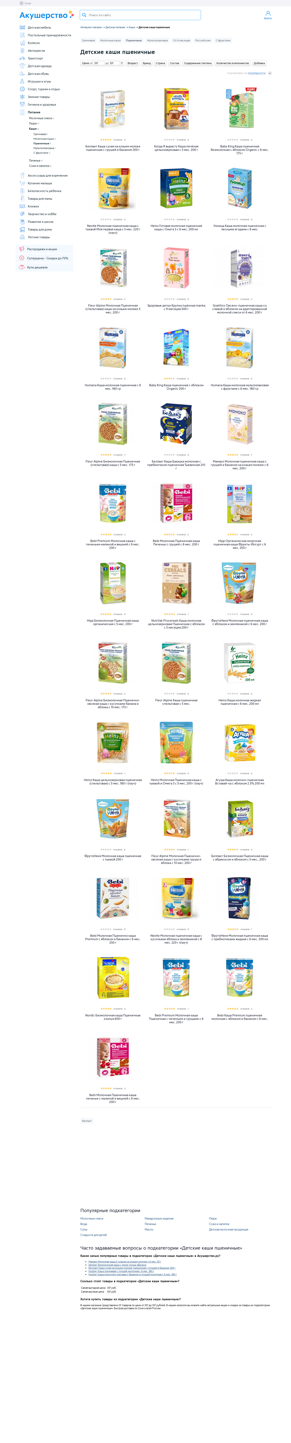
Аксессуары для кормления (43, 175)
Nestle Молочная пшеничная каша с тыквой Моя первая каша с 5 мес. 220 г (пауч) (112, 229)
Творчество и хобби (37, 214)
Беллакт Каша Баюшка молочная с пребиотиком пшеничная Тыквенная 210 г (176, 465)
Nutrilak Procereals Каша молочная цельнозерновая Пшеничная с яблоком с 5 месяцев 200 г (176, 624)
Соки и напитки (40, 165)
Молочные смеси (41, 118)
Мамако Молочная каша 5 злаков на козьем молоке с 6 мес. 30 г (124, 1261)
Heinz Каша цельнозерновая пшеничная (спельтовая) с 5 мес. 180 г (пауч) (113, 781)
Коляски (29, 43)
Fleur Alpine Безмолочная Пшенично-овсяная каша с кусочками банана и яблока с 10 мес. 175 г (113, 703)
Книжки (29, 206)
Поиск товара (84, 15)
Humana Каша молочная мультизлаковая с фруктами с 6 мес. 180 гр (240, 386)
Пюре (34, 123)
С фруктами (41, 152)
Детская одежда (35, 66)
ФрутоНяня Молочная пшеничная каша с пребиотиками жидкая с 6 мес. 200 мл (239, 937)
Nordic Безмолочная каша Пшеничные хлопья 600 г (113, 1017)
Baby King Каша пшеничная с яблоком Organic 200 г (176, 386)
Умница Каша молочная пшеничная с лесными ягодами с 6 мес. (239, 227)
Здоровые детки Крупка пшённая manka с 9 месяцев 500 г (176, 307)
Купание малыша (35, 183)
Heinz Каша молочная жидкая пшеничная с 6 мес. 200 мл (240, 701)
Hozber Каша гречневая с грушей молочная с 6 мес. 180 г (121, 1271)
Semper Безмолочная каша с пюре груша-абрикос (117, 1264)
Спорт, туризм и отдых (39, 89)
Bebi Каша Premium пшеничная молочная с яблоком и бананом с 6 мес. (239, 1017)
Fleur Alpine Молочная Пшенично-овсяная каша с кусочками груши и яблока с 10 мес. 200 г (176, 859)
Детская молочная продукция (228, 1229)
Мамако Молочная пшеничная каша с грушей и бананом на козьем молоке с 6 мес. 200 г (239, 465)
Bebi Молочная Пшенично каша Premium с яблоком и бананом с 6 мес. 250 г (112, 939)
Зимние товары (34, 96)
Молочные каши (44, 138)
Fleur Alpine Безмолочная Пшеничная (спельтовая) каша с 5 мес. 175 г (113, 463)
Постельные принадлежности (45, 35)
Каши (34, 128)
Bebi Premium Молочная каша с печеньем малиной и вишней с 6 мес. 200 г (113, 544)
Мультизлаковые (44, 148)
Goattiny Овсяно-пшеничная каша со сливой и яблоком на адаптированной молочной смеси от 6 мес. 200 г (239, 309)
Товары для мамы (35, 198)
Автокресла (32, 50)
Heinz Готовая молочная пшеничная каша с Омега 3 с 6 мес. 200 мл (176, 227)
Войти (268, 15)
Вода (83, 1224)
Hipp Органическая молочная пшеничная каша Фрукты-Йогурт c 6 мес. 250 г (239, 544)
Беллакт (87, 1120)
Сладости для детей (93, 1235)
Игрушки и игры (35, 81)
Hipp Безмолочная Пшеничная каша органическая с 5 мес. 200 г (113, 622)
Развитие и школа (36, 221)
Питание (29, 112)
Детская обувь (34, 73)
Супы (83, 1229)
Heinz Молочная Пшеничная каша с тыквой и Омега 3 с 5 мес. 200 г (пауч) (176, 781)
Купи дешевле (33, 267)
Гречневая (40, 134)
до (106, 63)
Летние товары (34, 237)
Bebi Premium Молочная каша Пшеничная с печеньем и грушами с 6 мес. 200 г (176, 1019)
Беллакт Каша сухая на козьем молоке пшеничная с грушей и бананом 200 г (112, 148)
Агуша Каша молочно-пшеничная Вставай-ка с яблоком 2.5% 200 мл (239, 781)
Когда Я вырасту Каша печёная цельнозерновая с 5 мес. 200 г (176, 148)
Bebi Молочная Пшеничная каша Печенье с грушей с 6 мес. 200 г (176, 542)
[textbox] (140, 15)
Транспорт (31, 58)
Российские (202, 40)
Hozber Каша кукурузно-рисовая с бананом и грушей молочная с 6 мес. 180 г (132, 1274)
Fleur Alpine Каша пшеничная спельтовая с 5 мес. (176, 701)
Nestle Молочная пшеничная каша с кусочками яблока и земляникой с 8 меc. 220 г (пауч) (176, 939)
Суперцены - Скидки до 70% (43, 258)
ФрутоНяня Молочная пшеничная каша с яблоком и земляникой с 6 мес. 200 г (239, 622)
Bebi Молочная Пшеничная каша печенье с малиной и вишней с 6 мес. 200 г (113, 1098)
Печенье (36, 160)
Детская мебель (35, 27)
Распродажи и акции (37, 249)
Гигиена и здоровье (37, 104)
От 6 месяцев (181, 40)
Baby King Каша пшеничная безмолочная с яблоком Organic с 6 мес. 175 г (240, 150)
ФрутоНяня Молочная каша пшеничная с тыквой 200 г (112, 857)
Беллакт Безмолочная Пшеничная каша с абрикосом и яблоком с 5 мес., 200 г (239, 857)
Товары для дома (35, 229)
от (91, 63)
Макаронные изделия (159, 1218)
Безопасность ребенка (40, 191)
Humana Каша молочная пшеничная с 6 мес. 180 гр (113, 386)
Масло (149, 1229)
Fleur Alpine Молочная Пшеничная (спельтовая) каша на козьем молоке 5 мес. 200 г (112, 309)
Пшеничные (42, 143)
